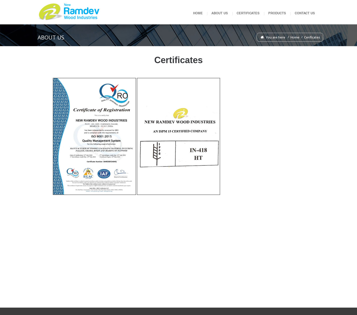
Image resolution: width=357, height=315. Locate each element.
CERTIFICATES (248, 13)
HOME (198, 13)
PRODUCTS (277, 13)
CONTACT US (305, 13)
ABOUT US (219, 13)
